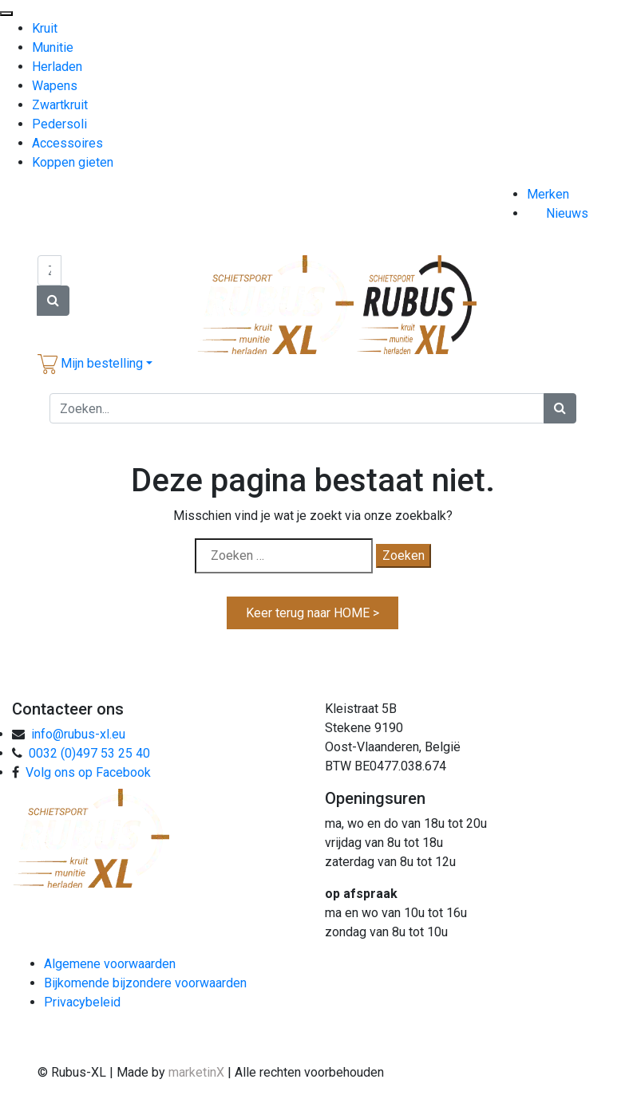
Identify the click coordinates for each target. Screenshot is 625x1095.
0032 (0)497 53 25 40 (89, 753)
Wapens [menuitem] (54, 85)
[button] (95, 363)
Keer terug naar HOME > (312, 612)
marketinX (197, 1072)
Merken (548, 194)
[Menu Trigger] (6, 13)
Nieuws (567, 213)
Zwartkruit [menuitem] (60, 104)
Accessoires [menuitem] (67, 143)
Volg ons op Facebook (88, 772)
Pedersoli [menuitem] (59, 124)
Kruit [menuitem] (44, 28)
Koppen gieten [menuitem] (72, 162)
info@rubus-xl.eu (78, 734)
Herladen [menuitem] (57, 66)
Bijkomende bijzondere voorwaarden (145, 983)
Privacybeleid (82, 1002)
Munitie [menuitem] (52, 47)
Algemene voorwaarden (110, 963)
